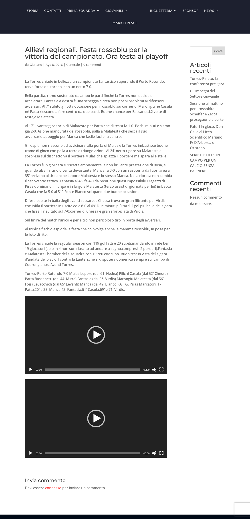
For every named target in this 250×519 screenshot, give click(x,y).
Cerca (218, 51)
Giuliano (36, 64)
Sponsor (191, 10)
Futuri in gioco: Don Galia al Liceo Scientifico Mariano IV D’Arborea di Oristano (206, 137)
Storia (33, 10)
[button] (96, 335)
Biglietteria (161, 10)
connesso (53, 487)
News (209, 10)
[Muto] (154, 369)
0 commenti (92, 64)
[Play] (30, 369)
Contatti (52, 10)
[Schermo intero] (161, 369)
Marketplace (125, 23)
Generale (73, 64)
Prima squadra (81, 10)
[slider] (92, 369)
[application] (96, 335)
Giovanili (114, 10)
